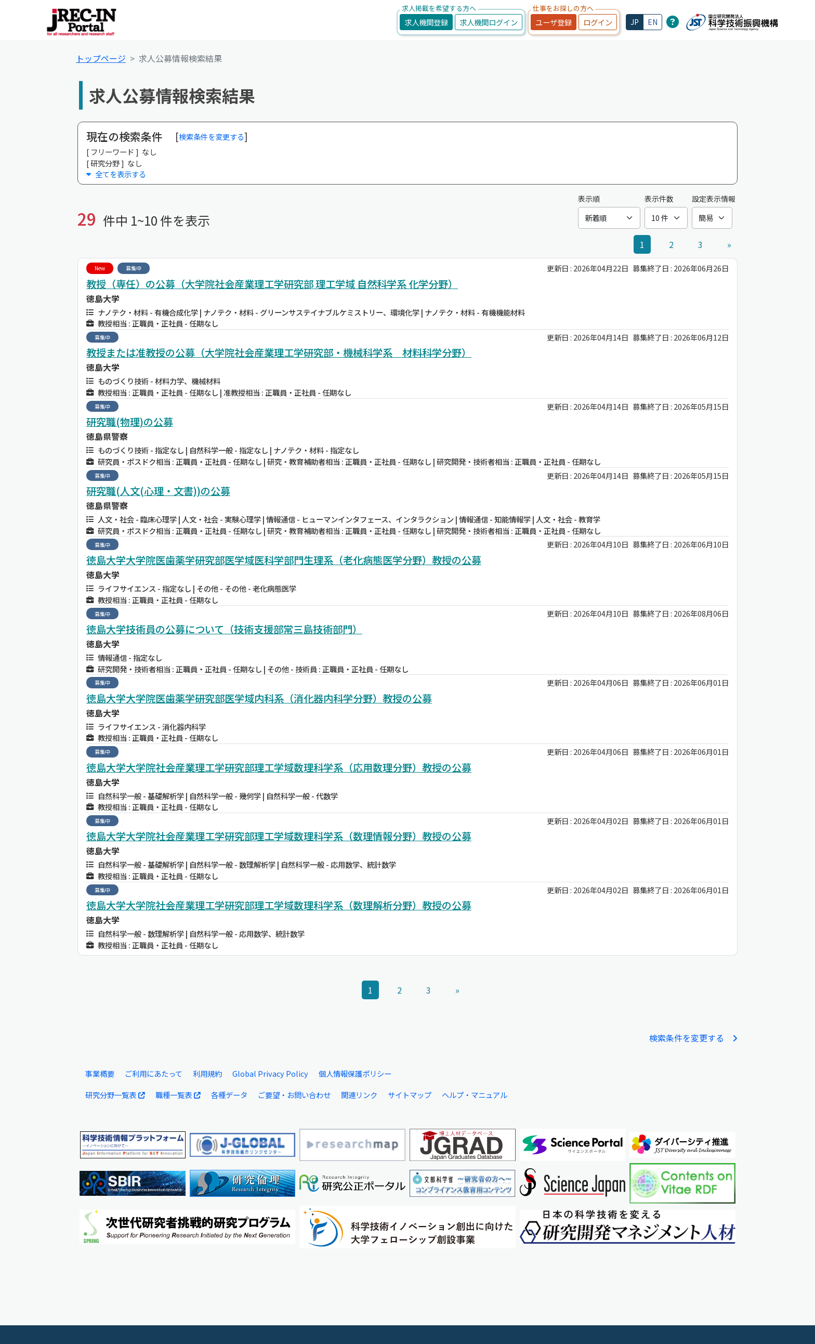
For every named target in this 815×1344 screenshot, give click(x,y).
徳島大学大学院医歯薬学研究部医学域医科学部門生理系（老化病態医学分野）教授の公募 (283, 560)
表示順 (589, 198)
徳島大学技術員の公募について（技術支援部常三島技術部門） (224, 629)
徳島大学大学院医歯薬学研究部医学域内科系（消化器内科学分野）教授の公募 (259, 698)
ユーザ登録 (553, 22)
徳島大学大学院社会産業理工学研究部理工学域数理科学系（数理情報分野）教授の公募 (278, 836)
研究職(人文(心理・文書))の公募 (158, 491)
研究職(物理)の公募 (129, 421)
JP (634, 22)
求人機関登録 (426, 22)
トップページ (101, 58)
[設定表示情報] (712, 218)
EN (653, 22)
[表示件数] (666, 218)
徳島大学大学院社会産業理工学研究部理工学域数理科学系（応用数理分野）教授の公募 (278, 767)
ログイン (597, 22)
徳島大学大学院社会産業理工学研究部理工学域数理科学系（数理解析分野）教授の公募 (278, 905)
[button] (407, 174)
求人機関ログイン (488, 22)
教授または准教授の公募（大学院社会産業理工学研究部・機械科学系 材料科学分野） (278, 352)
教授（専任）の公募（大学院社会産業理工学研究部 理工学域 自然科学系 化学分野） (272, 284)
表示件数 (659, 198)
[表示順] (609, 218)
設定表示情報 (713, 198)
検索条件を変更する (211, 136)
